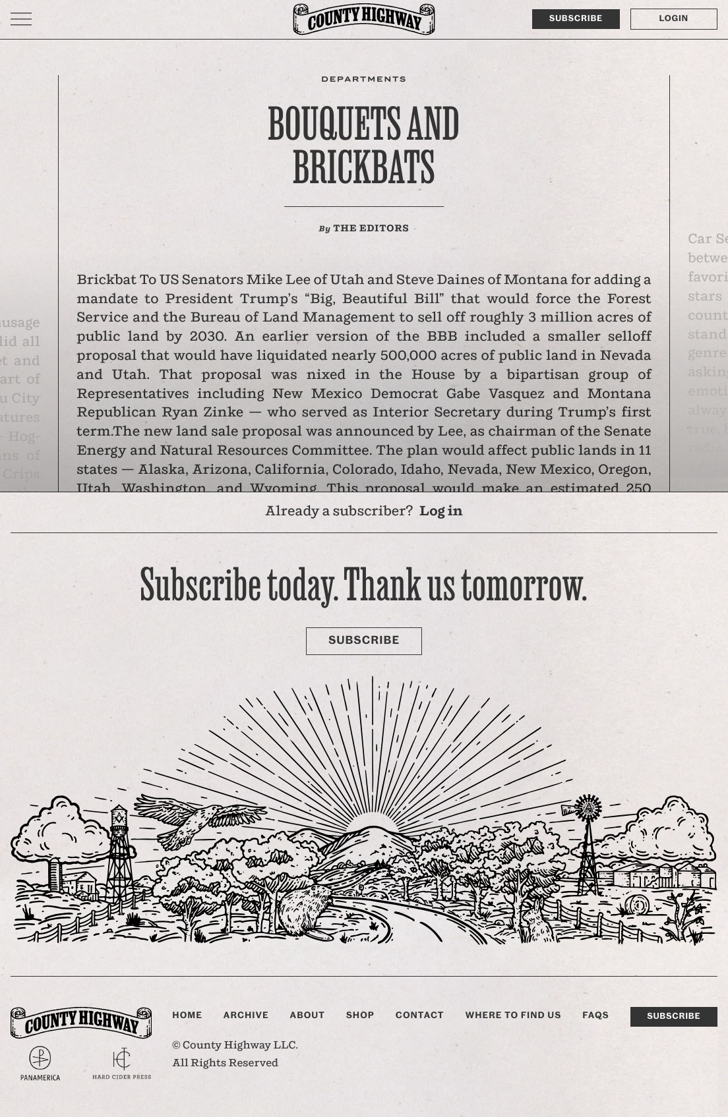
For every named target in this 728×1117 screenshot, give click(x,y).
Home (187, 1015)
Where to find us (513, 1015)
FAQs (595, 1015)
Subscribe (576, 19)
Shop (360, 1015)
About (307, 1015)
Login (673, 19)
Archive (246, 1015)
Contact (420, 1015)
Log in (441, 512)
